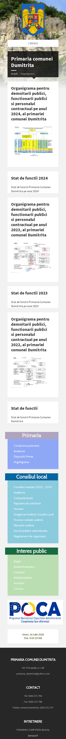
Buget (17, 561)
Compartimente (23, 498)
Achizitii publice (23, 577)
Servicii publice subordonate (31, 530)
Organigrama (21, 462)
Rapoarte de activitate (27, 503)
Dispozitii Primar (23, 456)
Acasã (14, 73)
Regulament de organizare (30, 536)
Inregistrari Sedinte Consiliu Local (34, 514)
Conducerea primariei (26, 445)
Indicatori (19, 572)
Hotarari (18, 509)
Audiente (19, 451)
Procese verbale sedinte (28, 520)
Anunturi (19, 583)
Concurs (18, 588)
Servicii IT (33, 728)
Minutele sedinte (24, 525)
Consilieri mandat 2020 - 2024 (33, 487)
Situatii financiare (24, 567)
